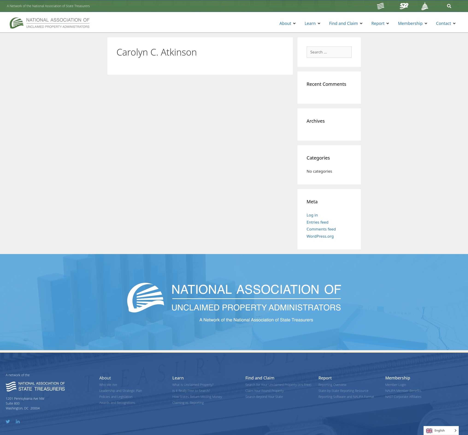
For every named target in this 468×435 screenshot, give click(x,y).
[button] (288, 23)
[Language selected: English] (441, 430)
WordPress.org (320, 236)
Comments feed (321, 229)
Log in (312, 215)
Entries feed (318, 222)
